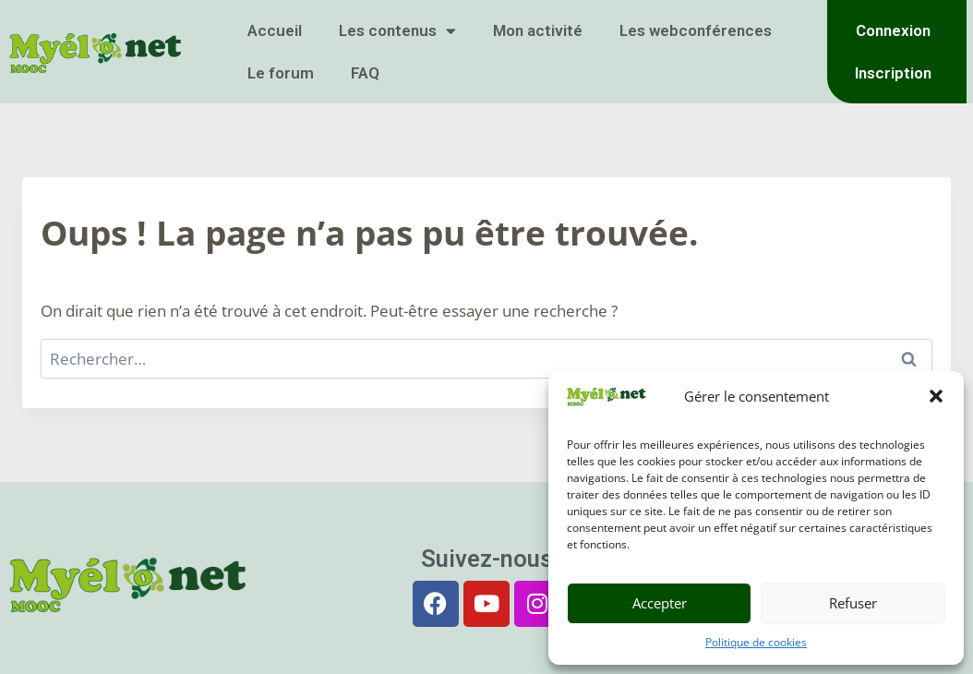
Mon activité (538, 30)
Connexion (893, 30)
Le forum (280, 73)
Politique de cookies (756, 642)
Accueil (274, 30)
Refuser (853, 603)
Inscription (893, 73)
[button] (936, 396)
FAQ (365, 73)
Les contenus (397, 31)
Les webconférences (695, 30)
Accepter (659, 603)
